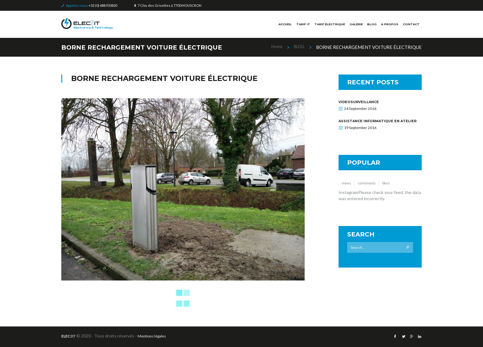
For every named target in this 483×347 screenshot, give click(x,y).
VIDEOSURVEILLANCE (361, 101)
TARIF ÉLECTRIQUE (315, 25)
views (347, 188)
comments (369, 188)
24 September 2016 (360, 108)
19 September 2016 (360, 131)
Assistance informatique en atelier (373, 122)
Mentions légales (157, 335)
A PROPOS (385, 25)
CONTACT (409, 25)
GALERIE (347, 25)
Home (274, 47)
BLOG (365, 25)
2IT (70, 335)
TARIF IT (284, 25)
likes (390, 188)
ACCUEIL (263, 25)
